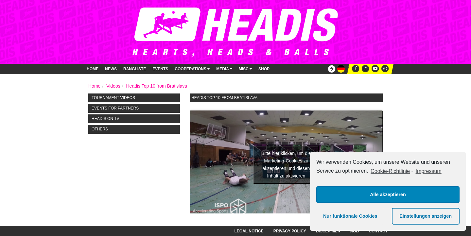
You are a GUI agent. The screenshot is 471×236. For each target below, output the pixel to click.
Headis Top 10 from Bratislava (156, 86)
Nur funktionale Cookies (350, 216)
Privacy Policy (289, 231)
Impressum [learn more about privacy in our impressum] (429, 171)
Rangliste (134, 69)
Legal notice (249, 231)
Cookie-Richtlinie (390, 171)
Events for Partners (115, 108)
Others (100, 129)
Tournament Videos (113, 97)
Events (160, 69)
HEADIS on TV (105, 118)
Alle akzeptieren (388, 194)
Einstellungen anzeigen (425, 216)
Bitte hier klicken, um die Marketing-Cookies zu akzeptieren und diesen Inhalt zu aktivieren (286, 164)
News (111, 69)
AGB (354, 231)
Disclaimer (328, 231)
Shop (264, 69)
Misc (245, 69)
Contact (378, 231)
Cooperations (192, 69)
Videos (113, 86)
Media (224, 69)
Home (92, 69)
